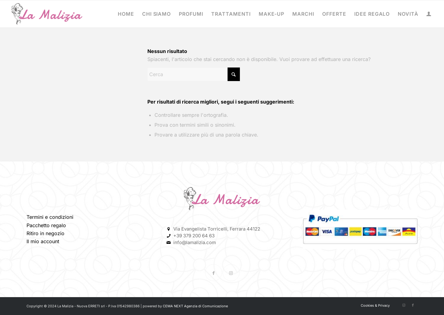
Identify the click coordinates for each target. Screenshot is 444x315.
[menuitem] (126, 13)
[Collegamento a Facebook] (213, 272)
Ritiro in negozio (45, 233)
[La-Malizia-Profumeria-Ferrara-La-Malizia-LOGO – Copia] (47, 13)
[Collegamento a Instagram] (231, 272)
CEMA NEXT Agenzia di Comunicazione (195, 306)
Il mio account (43, 241)
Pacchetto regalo (46, 225)
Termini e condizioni (50, 217)
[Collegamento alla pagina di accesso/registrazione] (428, 14)
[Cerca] (193, 74)
